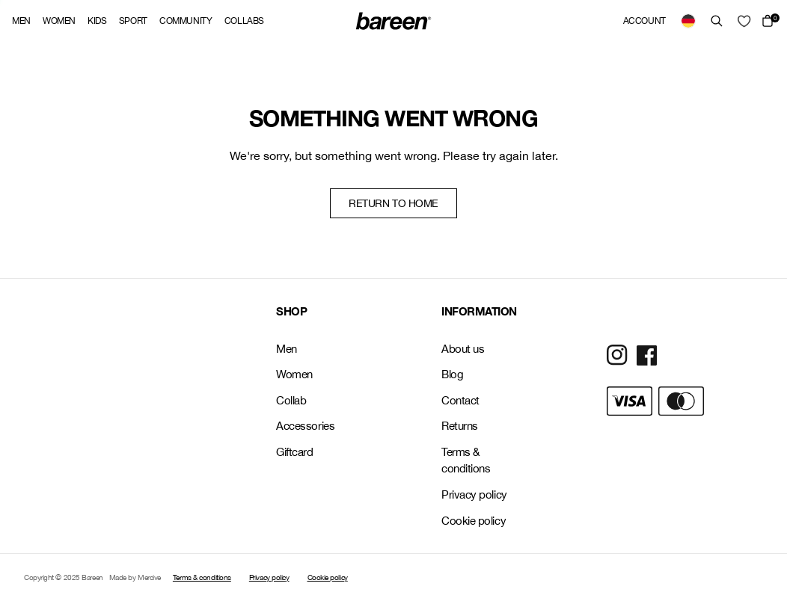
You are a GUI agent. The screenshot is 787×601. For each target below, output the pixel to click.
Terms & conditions (466, 460)
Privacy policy (474, 494)
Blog (452, 374)
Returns (459, 425)
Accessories (305, 425)
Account (644, 20)
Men (21, 21)
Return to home (393, 203)
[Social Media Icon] (617, 355)
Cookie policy (473, 520)
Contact (460, 400)
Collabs (244, 21)
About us (462, 348)
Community (185, 21)
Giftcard (294, 452)
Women (59, 21)
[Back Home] (393, 21)
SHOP (291, 311)
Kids (97, 21)
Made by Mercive (135, 577)
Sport (133, 21)
